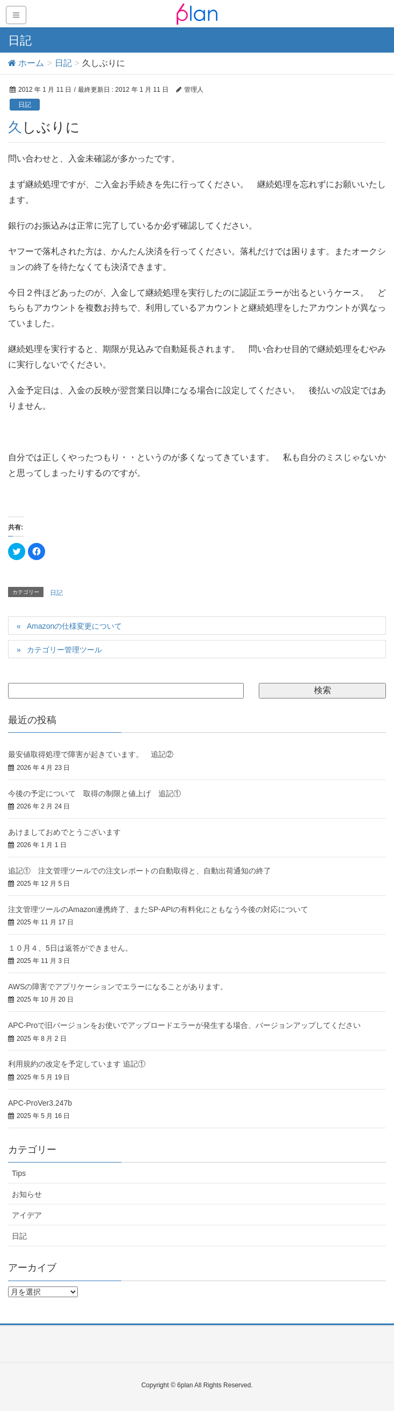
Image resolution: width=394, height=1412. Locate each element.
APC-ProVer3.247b (40, 1103)
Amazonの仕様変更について (74, 626)
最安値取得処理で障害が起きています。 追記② (90, 754)
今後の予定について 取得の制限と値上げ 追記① (94, 793)
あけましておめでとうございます (64, 832)
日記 (24, 104)
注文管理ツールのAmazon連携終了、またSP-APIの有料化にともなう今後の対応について (158, 909)
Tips (19, 1173)
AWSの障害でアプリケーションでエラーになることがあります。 (118, 986)
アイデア (27, 1215)
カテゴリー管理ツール (64, 649)
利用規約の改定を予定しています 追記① (76, 1064)
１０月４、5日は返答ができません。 (70, 948)
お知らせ (27, 1194)
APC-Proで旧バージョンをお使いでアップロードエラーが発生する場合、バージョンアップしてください (184, 1025)
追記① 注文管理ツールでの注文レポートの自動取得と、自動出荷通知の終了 (139, 870)
